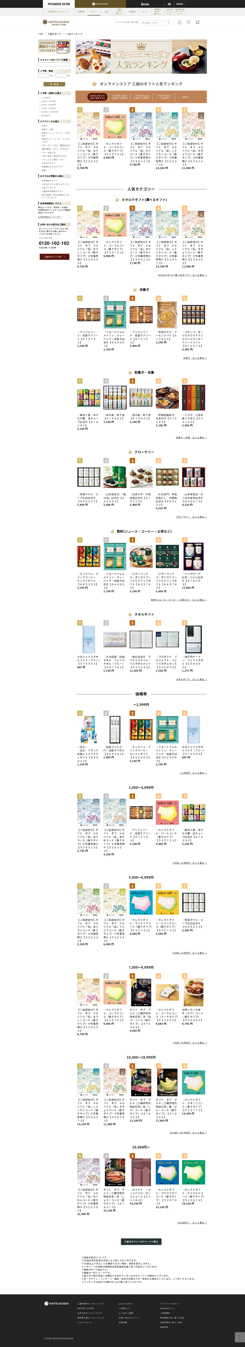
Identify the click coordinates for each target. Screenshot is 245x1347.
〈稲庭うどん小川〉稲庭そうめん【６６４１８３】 (114, 752)
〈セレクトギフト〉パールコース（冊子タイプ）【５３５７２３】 (166, 837)
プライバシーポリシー (170, 1304)
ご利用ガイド (125, 1308)
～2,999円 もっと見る (191, 772)
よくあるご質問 (126, 1313)
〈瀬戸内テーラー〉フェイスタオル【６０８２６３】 (192, 664)
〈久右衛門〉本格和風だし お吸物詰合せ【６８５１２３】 (166, 501)
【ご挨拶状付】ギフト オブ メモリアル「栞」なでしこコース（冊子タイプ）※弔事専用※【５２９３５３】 (87, 156)
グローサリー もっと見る (190, 516)
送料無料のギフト (50, 180)
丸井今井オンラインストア (169, 12)
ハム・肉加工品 (49, 152)
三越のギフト (55, 33)
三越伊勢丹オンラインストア (59, 11)
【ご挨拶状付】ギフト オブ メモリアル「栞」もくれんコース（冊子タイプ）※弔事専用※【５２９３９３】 (87, 1202)
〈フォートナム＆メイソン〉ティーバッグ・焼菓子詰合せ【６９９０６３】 (114, 340)
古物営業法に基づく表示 (171, 1322)
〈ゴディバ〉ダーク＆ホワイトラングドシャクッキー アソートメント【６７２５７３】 (194, 340)
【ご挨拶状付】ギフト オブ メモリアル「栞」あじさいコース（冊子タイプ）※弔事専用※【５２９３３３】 (87, 932)
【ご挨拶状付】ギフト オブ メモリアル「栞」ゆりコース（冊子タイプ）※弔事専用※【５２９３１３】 (140, 154)
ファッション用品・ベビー (53, 159)
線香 (44, 170)
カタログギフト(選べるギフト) (55, 184)
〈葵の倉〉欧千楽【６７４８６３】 (114, 418)
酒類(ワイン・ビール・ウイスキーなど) (55, 140)
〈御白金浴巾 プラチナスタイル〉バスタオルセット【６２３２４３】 (140, 664)
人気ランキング (49, 187)
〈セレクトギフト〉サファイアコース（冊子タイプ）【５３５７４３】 (141, 927)
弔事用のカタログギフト (52, 166)
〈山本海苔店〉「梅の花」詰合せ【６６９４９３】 (114, 499)
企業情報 (123, 1322)
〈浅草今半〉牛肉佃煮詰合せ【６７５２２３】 (140, 499)
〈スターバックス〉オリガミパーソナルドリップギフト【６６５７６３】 (140, 582)
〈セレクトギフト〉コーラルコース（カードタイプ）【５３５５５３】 (167, 1016)
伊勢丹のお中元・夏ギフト (157, 12)
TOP (40, 33)
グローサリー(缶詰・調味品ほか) (56, 145)
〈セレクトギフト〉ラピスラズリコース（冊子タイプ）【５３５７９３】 (166, 1198)
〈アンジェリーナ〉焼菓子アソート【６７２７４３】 (87, 339)
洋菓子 (45, 125)
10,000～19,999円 (49, 111)
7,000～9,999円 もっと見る (188, 1042)
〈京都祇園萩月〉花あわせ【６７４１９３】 (166, 420)
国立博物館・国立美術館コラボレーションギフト (55, 196)
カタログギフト (49, 163)
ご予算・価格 (46, 70)
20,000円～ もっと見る (191, 1222)
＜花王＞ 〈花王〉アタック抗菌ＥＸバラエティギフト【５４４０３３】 (87, 755)
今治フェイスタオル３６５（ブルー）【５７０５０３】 (88, 662)
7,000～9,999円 (48, 108)
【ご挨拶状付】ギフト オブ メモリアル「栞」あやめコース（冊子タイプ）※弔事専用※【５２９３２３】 (114, 842)
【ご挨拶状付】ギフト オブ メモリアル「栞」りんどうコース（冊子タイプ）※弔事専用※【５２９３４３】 (114, 932)
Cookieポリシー (167, 1308)
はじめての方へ (126, 1304)
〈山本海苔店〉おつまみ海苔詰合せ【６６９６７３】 (192, 499)
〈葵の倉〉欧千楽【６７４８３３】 (140, 418)
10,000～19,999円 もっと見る (187, 1132)
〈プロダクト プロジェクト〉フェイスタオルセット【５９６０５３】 (166, 664)
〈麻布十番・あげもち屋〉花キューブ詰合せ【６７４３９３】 (87, 422)
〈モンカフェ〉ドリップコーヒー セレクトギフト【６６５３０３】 (87, 581)
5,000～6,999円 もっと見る (188, 952)
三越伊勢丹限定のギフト (52, 191)
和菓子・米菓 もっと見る (190, 437)
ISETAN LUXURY (86, 1308)
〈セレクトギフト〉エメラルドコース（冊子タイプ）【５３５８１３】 (193, 1196)
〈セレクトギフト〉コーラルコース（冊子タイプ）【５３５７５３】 (114, 151)
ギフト (93, 11)
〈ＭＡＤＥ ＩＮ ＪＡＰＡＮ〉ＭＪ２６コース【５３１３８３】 (142, 1196)
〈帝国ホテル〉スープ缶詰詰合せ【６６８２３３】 (87, 499)
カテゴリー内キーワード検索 (54, 59)
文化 (106, 11)
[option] (97, 97)
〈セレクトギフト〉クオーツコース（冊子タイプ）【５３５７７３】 (192, 1106)
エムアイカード (85, 1322)
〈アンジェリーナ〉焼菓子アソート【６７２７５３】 (140, 339)
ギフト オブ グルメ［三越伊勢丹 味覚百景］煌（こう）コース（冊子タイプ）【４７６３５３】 (142, 1110)
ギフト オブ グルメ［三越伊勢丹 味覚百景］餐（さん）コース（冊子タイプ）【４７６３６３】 (168, 1110)
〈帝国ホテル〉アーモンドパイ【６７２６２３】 (166, 337)
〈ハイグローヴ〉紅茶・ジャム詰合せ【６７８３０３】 (192, 581)
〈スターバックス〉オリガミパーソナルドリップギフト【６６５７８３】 (166, 582)
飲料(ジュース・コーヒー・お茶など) (55, 134)
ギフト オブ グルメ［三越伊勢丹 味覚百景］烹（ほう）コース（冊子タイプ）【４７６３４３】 (142, 1020)
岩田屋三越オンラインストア (179, 12)
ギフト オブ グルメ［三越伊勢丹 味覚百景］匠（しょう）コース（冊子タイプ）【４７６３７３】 (115, 1200)
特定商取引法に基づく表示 (172, 1318)
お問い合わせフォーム (129, 1318)
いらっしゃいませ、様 (127, 22)
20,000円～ (46, 115)
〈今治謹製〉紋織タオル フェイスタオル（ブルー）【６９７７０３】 (114, 664)
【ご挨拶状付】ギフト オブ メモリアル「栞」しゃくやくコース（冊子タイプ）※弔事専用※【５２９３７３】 (166, 156)
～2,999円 (46, 97)
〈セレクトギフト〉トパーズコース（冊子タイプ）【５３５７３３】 (166, 927)
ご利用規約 (165, 1313)
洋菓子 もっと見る (193, 357)
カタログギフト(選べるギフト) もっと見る (181, 275)
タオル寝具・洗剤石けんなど (54, 156)
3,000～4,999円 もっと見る (188, 862)
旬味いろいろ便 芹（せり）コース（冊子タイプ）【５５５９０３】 (192, 1016)
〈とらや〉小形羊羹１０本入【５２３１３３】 (192, 420)
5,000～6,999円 (48, 104)
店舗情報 (81, 11)
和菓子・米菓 (48, 129)
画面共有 (164, 1327)
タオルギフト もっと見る (190, 679)
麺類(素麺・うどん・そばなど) (55, 148)
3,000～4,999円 (48, 101)
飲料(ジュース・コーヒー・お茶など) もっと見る (177, 599)
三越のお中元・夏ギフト (119, 12)
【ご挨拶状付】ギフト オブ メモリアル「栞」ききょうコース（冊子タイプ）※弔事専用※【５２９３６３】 (192, 156)
